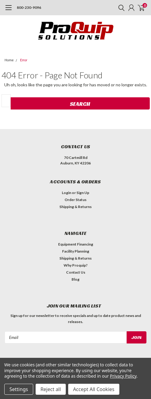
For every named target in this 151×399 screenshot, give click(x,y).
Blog (75, 279)
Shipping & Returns (75, 206)
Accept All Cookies (93, 389)
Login (66, 192)
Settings (18, 389)
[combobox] (6, 100)
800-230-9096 (29, 7)
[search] (120, 7)
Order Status (75, 199)
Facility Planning (75, 251)
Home (9, 60)
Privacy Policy (123, 376)
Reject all (50, 389)
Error (23, 60)
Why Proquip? (76, 265)
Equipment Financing (75, 244)
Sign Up (82, 192)
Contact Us (75, 272)
